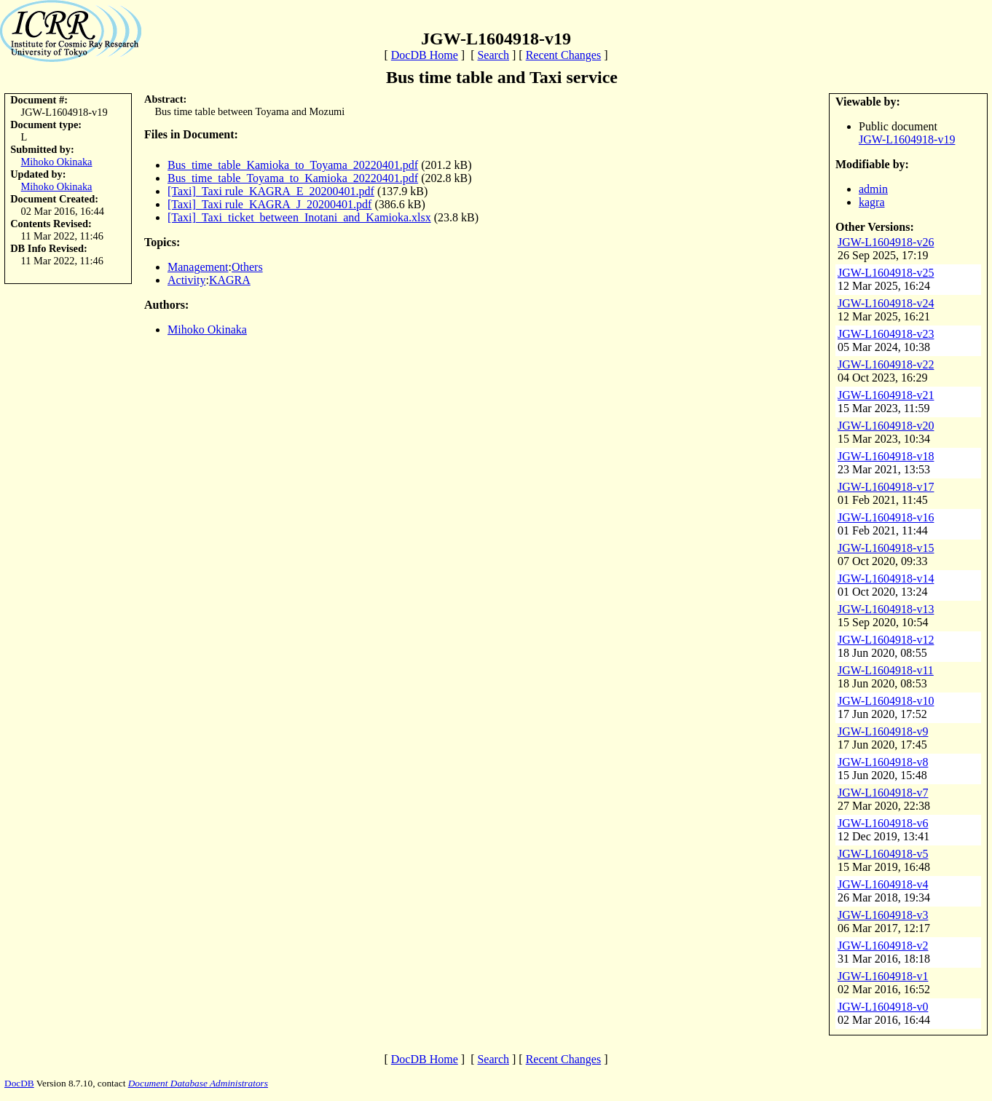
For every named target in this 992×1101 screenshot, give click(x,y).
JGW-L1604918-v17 (886, 487)
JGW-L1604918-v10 (886, 701)
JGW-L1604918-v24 (886, 303)
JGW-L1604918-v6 (883, 823)
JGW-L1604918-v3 (883, 915)
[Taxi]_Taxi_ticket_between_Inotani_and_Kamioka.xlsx (299, 217)
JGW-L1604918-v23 (886, 334)
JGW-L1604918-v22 (886, 364)
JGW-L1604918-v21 (886, 395)
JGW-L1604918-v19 (907, 139)
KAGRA (230, 280)
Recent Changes (564, 55)
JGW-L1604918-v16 (886, 517)
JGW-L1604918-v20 (886, 425)
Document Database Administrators (198, 1083)
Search (493, 55)
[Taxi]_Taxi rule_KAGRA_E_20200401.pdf (271, 191)
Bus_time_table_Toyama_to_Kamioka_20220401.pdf (293, 178)
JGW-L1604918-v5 (883, 854)
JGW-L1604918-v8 (883, 762)
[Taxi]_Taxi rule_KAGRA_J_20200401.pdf (269, 204)
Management (198, 267)
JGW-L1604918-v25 (886, 273)
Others (247, 267)
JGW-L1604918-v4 (883, 884)
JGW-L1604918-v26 (886, 242)
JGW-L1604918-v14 (886, 578)
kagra (872, 202)
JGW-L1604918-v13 (886, 609)
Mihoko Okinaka (56, 161)
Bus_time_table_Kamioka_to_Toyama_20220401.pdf (293, 165)
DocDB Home (424, 55)
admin (873, 189)
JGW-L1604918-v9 (883, 731)
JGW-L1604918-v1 (883, 976)
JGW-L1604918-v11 (886, 670)
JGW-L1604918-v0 (883, 1007)
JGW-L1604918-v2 (883, 945)
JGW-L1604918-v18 (886, 456)
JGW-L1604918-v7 (883, 792)
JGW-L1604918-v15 (886, 548)
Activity (186, 280)
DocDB (19, 1083)
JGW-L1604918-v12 (886, 640)
